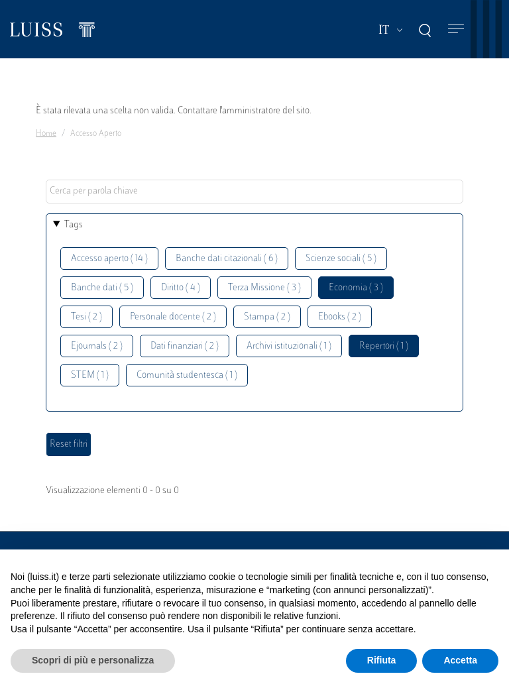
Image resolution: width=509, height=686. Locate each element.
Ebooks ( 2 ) (339, 317)
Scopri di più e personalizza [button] (93, 660)
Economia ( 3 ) (356, 288)
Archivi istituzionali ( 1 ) (289, 346)
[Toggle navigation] (456, 29)
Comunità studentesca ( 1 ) (187, 375)
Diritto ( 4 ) (180, 288)
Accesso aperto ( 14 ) (109, 259)
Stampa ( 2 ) (267, 317)
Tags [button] (73, 225)
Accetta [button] (460, 660)
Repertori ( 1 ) (383, 346)
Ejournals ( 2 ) (97, 346)
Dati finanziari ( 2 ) (184, 346)
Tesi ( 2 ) (86, 317)
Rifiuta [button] (381, 660)
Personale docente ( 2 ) (173, 317)
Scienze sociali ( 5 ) (341, 259)
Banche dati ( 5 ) (102, 288)
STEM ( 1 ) (90, 375)
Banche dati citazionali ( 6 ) (227, 259)
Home (46, 134)
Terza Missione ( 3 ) (264, 288)
